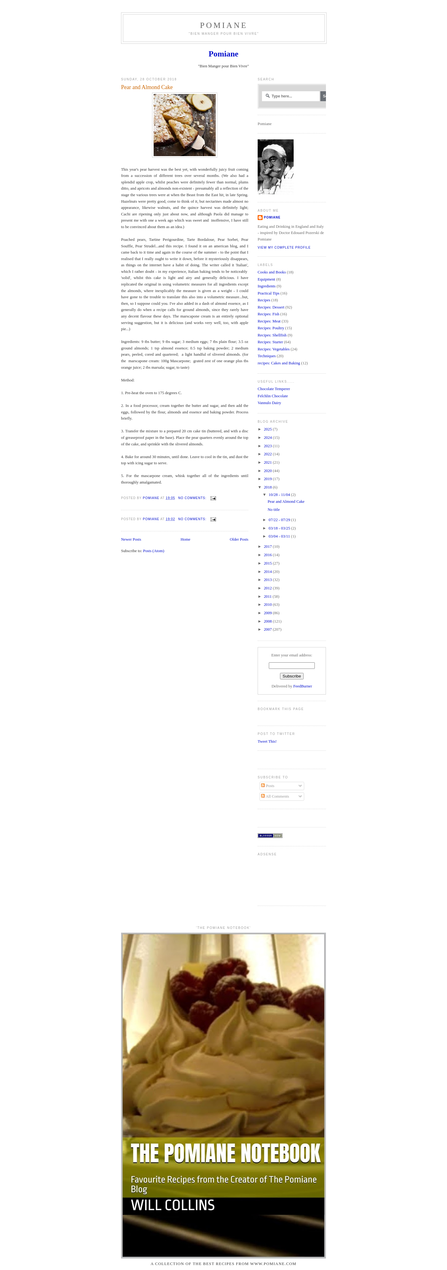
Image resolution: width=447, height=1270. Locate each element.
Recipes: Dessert (271, 307)
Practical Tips (268, 293)
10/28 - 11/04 (280, 495)
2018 (268, 487)
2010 (268, 604)
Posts (267, 786)
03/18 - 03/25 (280, 528)
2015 (268, 563)
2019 (268, 479)
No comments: (193, 498)
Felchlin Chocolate (273, 396)
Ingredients (267, 286)
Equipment (266, 279)
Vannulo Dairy (269, 403)
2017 (268, 546)
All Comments (275, 796)
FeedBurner (302, 686)
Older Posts (239, 539)
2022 (268, 454)
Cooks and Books (272, 272)
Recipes (264, 300)
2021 (268, 462)
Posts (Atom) (153, 551)
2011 (268, 596)
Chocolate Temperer (274, 389)
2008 (268, 621)
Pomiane (223, 25)
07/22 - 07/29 (280, 520)
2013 (268, 580)
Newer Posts (131, 539)
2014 (268, 572)
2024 (268, 437)
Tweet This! (267, 741)
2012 (268, 588)
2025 (268, 429)
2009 (268, 613)
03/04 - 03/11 (280, 536)
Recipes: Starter (270, 342)
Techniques (267, 356)
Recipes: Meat (269, 321)
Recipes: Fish (268, 314)
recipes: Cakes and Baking (279, 363)
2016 (268, 555)
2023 (268, 446)
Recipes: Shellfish (272, 335)
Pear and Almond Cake (147, 87)
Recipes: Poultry (271, 328)
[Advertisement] (277, 878)
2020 (268, 471)
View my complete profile (284, 247)
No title (274, 509)
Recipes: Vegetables (274, 349)
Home (185, 539)
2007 (268, 629)
